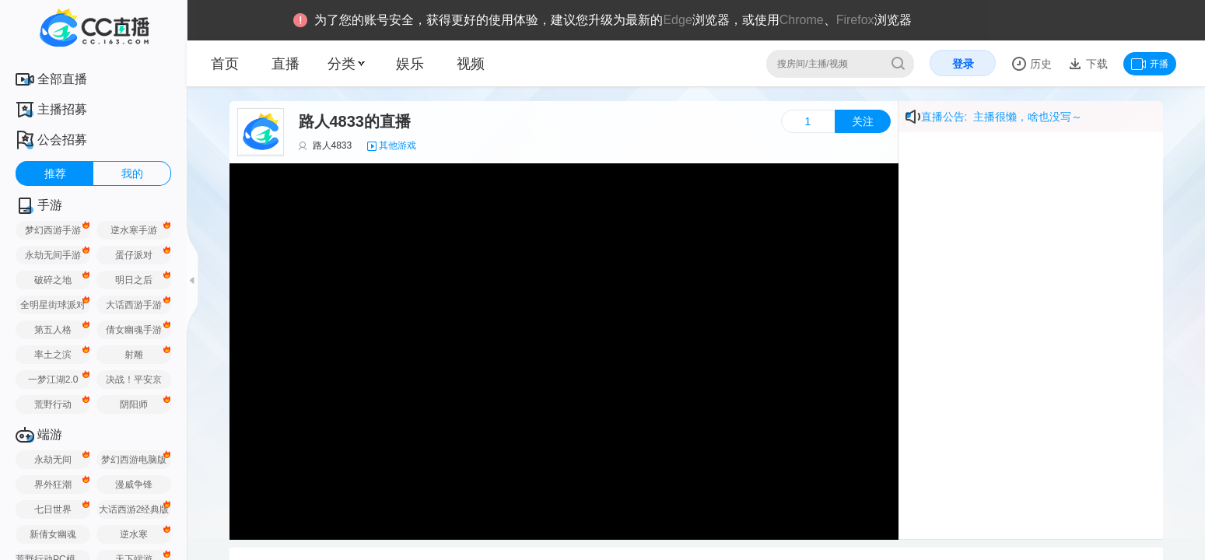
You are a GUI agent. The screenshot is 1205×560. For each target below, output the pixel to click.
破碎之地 (53, 280)
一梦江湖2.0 (53, 379)
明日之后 (133, 280)
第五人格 (53, 329)
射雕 (133, 354)
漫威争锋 (133, 484)
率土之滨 (53, 354)
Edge (677, 19)
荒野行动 (53, 404)
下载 (1095, 64)
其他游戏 (397, 145)
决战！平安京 (134, 379)
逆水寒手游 (133, 230)
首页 (225, 64)
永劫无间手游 (53, 255)
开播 (1149, 63)
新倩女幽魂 (53, 534)
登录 (963, 64)
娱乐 (410, 64)
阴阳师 (134, 404)
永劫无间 (53, 459)
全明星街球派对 (53, 304)
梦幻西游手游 (53, 230)
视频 (471, 64)
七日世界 (53, 509)
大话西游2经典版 (134, 509)
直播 (285, 64)
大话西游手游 (134, 304)
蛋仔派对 (133, 255)
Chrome (801, 19)
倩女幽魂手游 (134, 329)
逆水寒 (134, 534)
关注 (863, 121)
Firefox (855, 19)
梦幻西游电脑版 (133, 459)
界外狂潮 (53, 484)
